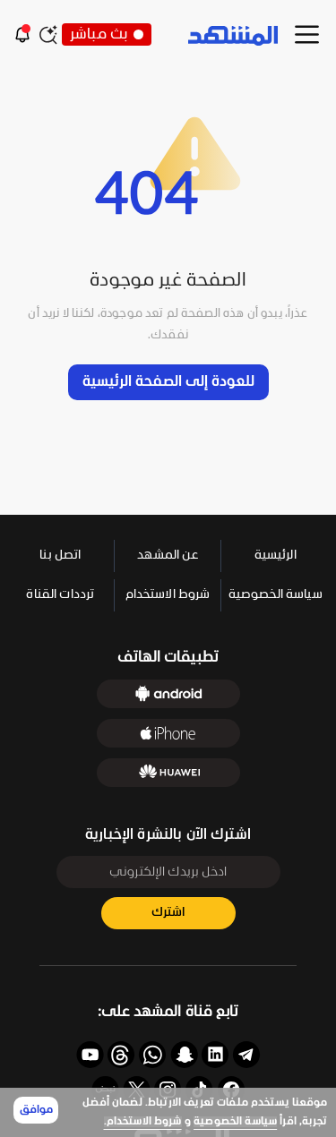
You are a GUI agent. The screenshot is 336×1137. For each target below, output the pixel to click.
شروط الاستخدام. (143, 1121)
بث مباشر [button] (106, 34)
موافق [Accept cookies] (36, 1110)
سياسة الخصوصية (235, 1121)
